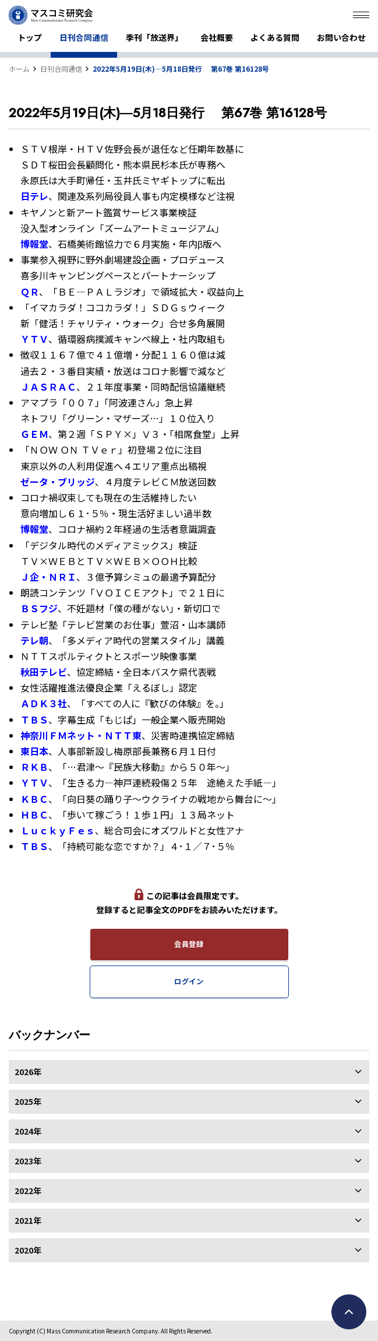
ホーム (19, 68)
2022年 (189, 1190)
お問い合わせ (341, 37)
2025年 (189, 1101)
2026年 (189, 1071)
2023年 (189, 1161)
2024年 (189, 1131)
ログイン (189, 981)
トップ (29, 37)
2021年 (189, 1220)
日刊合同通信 (83, 37)
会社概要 (216, 37)
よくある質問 (274, 37)
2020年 (189, 1250)
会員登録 (189, 944)
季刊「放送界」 (154, 37)
